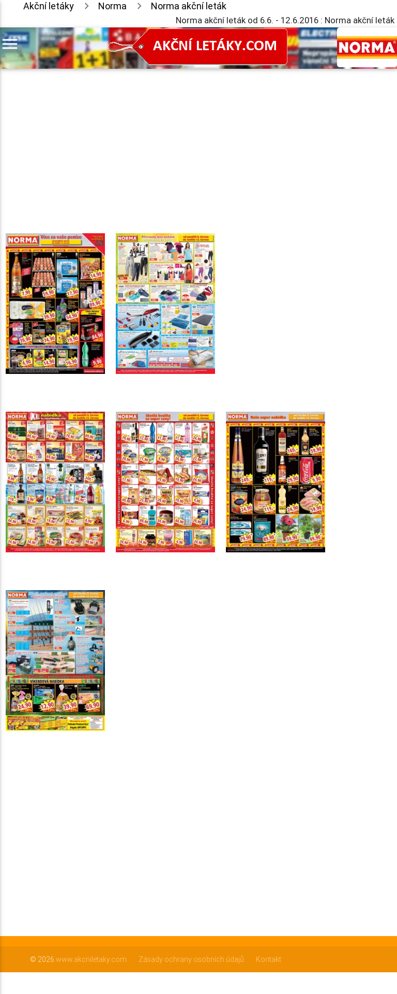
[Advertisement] (166, 141)
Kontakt (268, 959)
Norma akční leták (188, 6)
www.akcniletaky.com (91, 959)
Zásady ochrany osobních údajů (191, 959)
